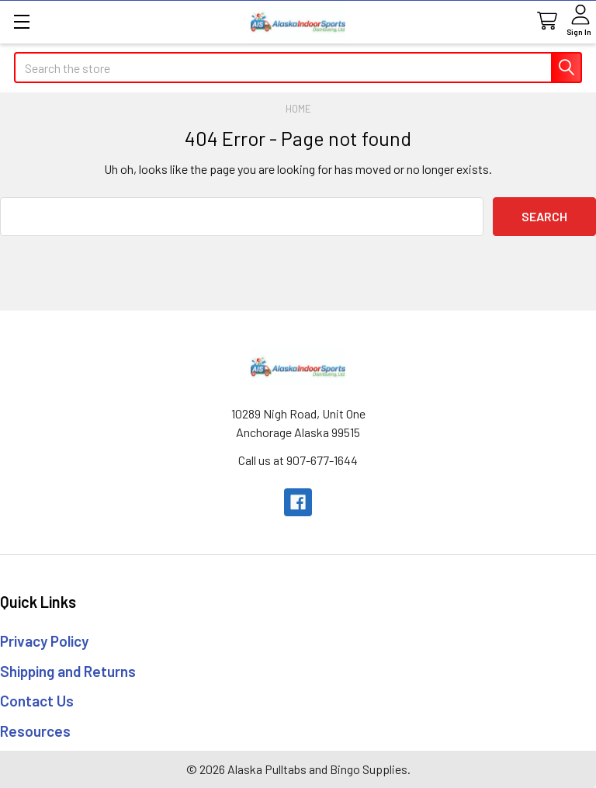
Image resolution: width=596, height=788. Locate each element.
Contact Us (37, 701)
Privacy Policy (44, 641)
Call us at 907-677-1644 (298, 460)
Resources (35, 731)
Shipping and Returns (68, 671)
